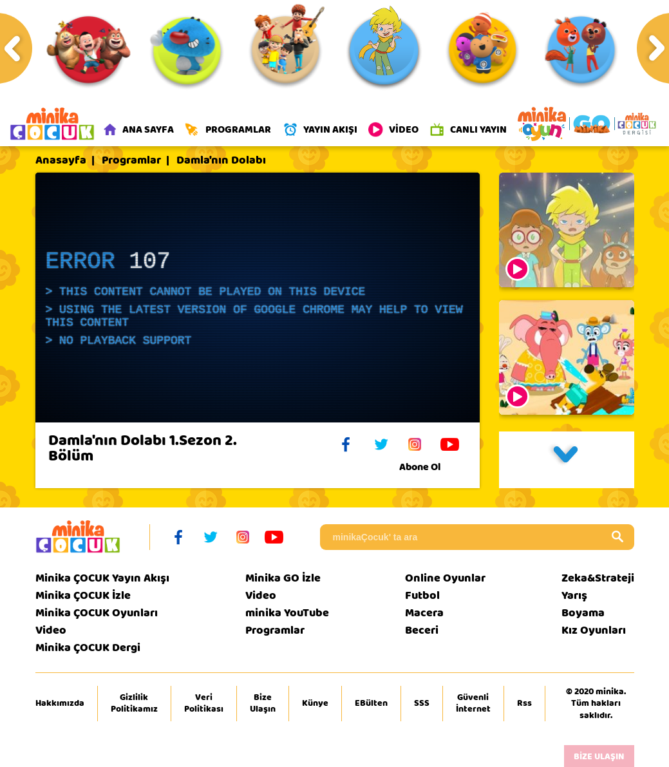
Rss (524, 703)
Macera (424, 612)
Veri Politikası (203, 703)
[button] (566, 459)
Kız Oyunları (593, 630)
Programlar (131, 160)
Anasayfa (60, 160)
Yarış (574, 595)
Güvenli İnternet (473, 703)
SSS (421, 703)
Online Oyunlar (445, 578)
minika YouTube (287, 612)
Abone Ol (429, 467)
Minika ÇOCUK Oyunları (96, 612)
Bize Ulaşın (263, 703)
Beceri (421, 630)
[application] (257, 297)
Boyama (583, 612)
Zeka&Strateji (597, 578)
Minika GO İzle (283, 578)
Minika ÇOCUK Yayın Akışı (102, 578)
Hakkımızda (59, 703)
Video (50, 630)
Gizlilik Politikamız (134, 703)
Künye (315, 703)
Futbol (422, 595)
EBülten (371, 703)
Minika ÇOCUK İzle (83, 595)
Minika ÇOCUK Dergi (87, 647)
